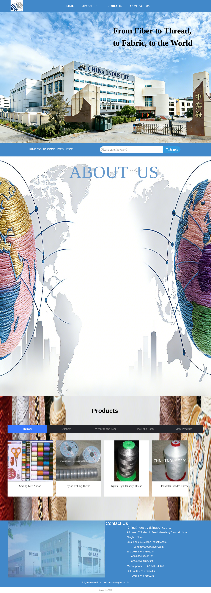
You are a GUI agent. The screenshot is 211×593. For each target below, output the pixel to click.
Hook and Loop (145, 428)
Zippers (66, 428)
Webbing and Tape (105, 428)
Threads (27, 428)
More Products (183, 428)
